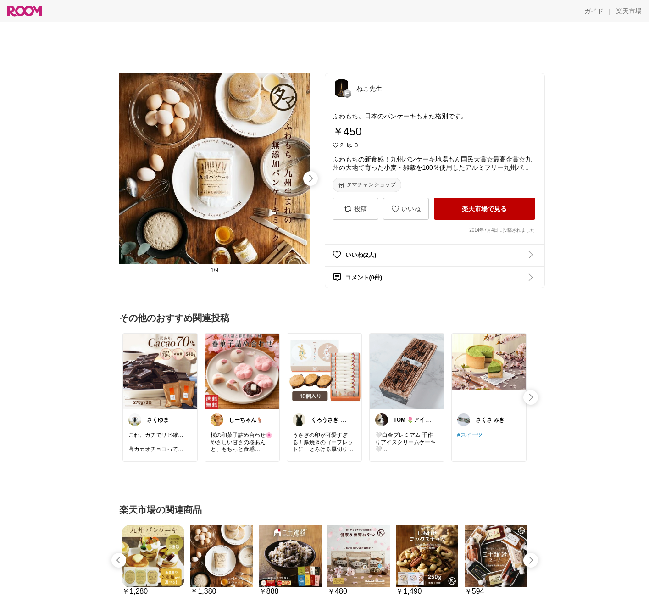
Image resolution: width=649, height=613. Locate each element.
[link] (160, 371)
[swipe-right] (310, 178)
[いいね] (406, 209)
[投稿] (355, 209)
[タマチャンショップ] (367, 185)
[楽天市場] (629, 11)
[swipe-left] (118, 560)
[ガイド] (594, 11)
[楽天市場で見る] (484, 209)
